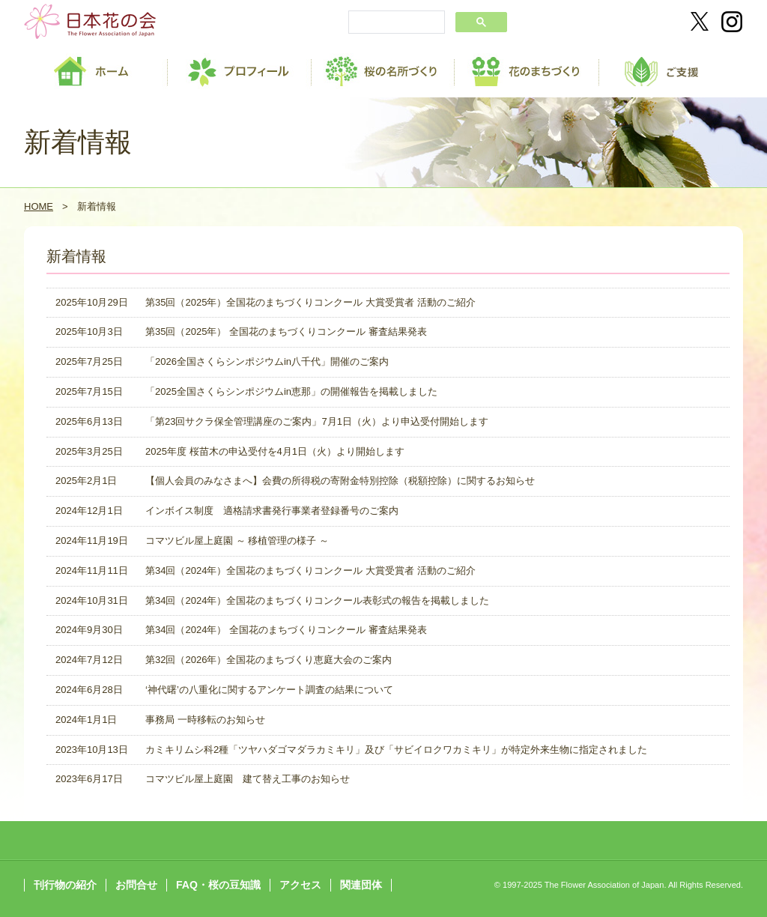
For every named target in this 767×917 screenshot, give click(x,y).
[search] (395, 23)
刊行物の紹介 (65, 885)
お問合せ (136, 885)
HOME (38, 206)
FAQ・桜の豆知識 (218, 885)
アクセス (300, 885)
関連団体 (361, 885)
